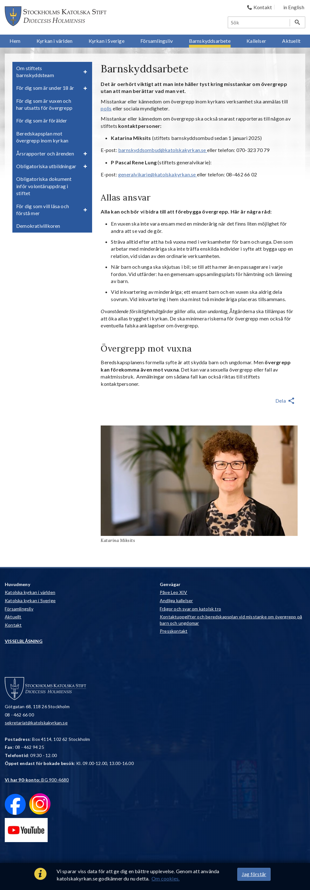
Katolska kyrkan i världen (30, 592)
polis (106, 108)
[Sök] (259, 22)
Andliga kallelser (176, 600)
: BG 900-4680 (37, 779)
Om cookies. (165, 878)
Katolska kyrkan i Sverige (30, 600)
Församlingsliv (19, 608)
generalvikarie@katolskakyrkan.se (157, 174)
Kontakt (13, 625)
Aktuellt (13, 616)
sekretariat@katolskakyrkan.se (36, 722)
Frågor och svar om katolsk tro (190, 608)
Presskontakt (173, 631)
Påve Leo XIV (173, 592)
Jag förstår (254, 874)
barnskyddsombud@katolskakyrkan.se (162, 150)
